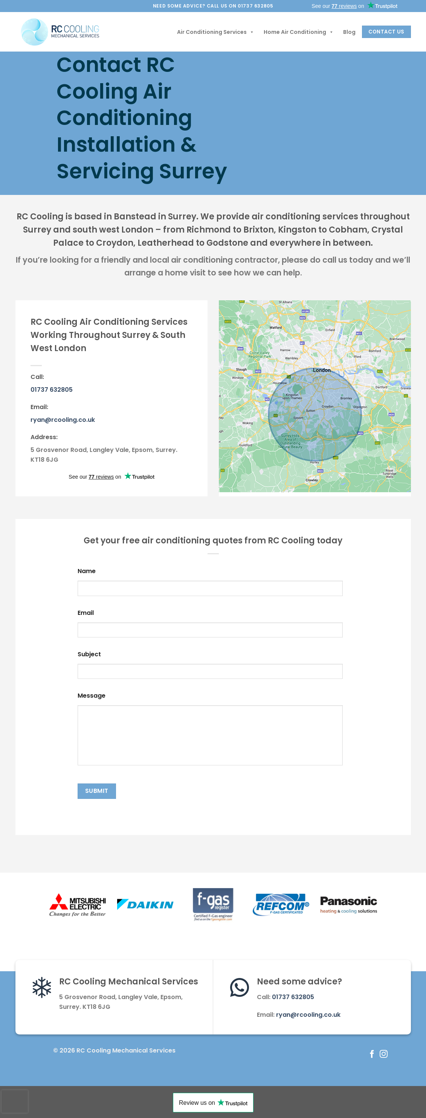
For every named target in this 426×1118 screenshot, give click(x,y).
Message (91, 696)
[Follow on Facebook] (372, 1054)
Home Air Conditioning (299, 32)
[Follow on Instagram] (384, 1054)
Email (86, 613)
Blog (349, 32)
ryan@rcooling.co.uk (63, 419)
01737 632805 (52, 389)
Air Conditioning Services (215, 32)
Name (87, 571)
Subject (89, 655)
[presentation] (15, 1101)
